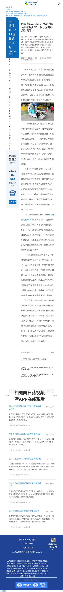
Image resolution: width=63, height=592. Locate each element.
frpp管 (26, 571)
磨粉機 (36, 563)
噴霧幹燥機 (31, 574)
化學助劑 (18, 566)
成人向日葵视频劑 (15, 563)
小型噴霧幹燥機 (37, 566)
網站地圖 (3, 591)
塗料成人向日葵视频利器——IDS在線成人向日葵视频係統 (37, 375)
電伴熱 (41, 563)
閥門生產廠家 (34, 571)
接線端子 (32, 569)
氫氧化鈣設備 (11, 574)
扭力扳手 (25, 569)
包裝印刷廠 (44, 571)
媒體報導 (7, 144)
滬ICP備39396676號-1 (31, 580)
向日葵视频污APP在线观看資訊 (16, 11)
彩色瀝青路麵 (22, 574)
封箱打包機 (20, 571)
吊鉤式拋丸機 (30, 576)
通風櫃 (13, 569)
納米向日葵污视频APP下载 (27, 561)
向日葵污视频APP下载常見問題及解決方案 (37, 368)
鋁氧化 (25, 563)
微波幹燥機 (26, 566)
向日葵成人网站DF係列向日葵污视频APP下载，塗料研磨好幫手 (26, 16)
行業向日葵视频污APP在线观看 (16, 13)
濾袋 (13, 571)
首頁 (8, 9)
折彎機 (30, 563)
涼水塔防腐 (40, 574)
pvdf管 (38, 569)
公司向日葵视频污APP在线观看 (7, 78)
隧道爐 (18, 569)
